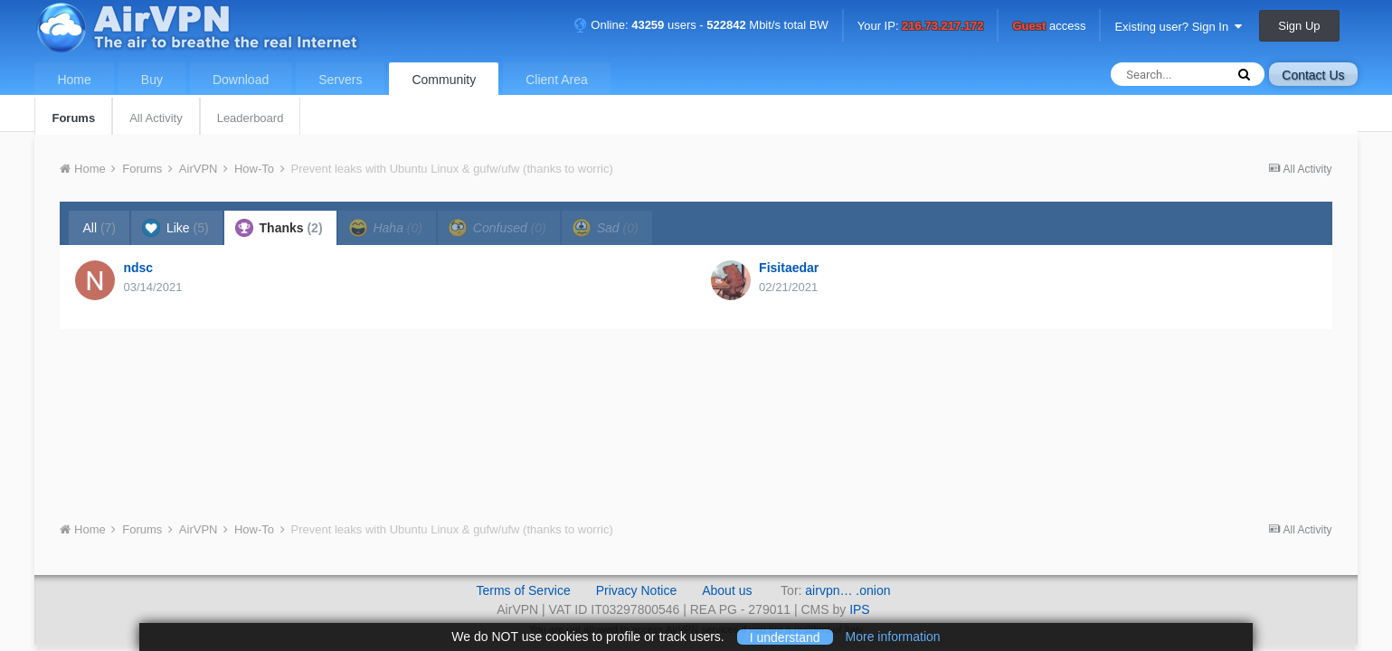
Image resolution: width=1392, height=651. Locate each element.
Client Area (556, 79)
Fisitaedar (789, 267)
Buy (152, 79)
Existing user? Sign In (1178, 26)
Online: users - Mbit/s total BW (701, 25)
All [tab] (99, 228)
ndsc (138, 267)
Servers (340, 79)
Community (444, 79)
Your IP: (920, 26)
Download (241, 79)
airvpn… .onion (847, 590)
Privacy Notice (636, 590)
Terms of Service (523, 590)
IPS (859, 609)
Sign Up (1299, 26)
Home (73, 79)
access (1048, 26)
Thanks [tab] (279, 228)
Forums (73, 118)
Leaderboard (250, 118)
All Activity (156, 118)
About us (727, 590)
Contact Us (1313, 75)
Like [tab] (175, 228)
